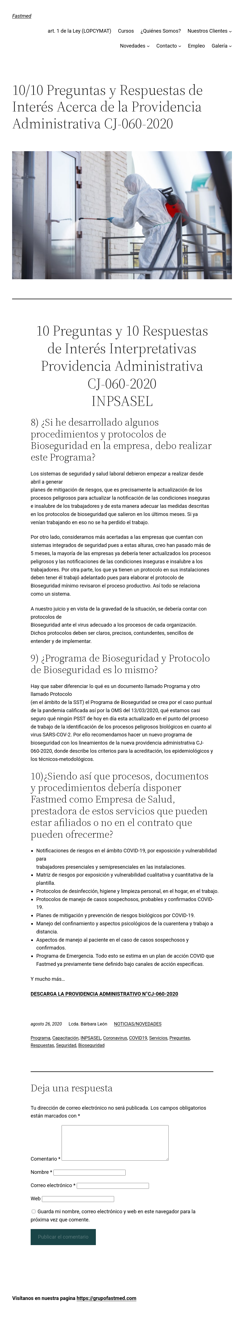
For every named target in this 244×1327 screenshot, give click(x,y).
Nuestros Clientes (207, 31)
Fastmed (21, 16)
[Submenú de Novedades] (148, 46)
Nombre (41, 1179)
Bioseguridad (91, 1045)
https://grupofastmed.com (106, 1305)
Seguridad (66, 1045)
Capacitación (65, 1038)
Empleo (196, 46)
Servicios (158, 1038)
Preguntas (180, 1038)
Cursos (126, 31)
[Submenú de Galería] (230, 46)
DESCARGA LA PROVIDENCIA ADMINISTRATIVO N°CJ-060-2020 (104, 994)
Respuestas (42, 1045)
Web (35, 1205)
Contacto (166, 46)
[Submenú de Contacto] (179, 46)
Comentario (45, 1166)
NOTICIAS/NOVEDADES (138, 1024)
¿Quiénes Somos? (161, 31)
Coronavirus (115, 1038)
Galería (219, 46)
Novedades (132, 46)
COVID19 (138, 1038)
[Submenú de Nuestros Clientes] (230, 31)
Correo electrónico (53, 1192)
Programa (40, 1038)
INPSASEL (91, 1038)
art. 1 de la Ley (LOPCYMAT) (79, 31)
